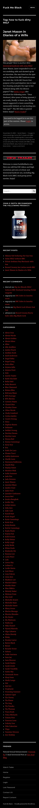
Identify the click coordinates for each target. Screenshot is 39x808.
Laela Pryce (9, 557)
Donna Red (9, 439)
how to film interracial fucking (21, 139)
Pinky (7, 637)
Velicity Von (10, 723)
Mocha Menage (11, 611)
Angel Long (10, 361)
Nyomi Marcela (11, 629)
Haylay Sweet (10, 468)
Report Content (9, 797)
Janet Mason (21, 133)
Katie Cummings (12, 519)
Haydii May (9, 465)
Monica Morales (11, 614)
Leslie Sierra (10, 568)
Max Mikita (10, 588)
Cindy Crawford (11, 413)
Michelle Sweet (11, 606)
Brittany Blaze (11, 393)
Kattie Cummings (12, 528)
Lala (7, 560)
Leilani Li (9, 565)
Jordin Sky (9, 502)
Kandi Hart (9, 514)
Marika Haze (10, 585)
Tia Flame (9, 700)
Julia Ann (9, 508)
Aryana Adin (10, 367)
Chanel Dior (10, 404)
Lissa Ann (9, 577)
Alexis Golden (10, 338)
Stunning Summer (12, 692)
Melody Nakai (10, 591)
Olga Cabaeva (10, 631)
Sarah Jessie (10, 666)
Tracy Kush (9, 712)
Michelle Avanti (11, 600)
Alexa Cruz (9, 333)
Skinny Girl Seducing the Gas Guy (19, 256)
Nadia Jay (9, 623)
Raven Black (10, 643)
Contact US (8, 792)
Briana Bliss (10, 390)
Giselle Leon (10, 459)
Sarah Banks (10, 663)
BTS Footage (10, 396)
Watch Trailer (20, 112)
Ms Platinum (10, 620)
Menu (32, 7)
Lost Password (9, 787)
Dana (7, 422)
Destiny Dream (11, 433)
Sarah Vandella (11, 669)
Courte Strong (11, 419)
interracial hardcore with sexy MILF (17, 66)
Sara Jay (8, 657)
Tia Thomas (10, 709)
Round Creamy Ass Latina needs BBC (20, 267)
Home (5, 772)
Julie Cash (9, 511)
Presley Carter (11, 640)
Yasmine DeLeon (12, 732)
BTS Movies (10, 399)
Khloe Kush (10, 548)
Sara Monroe (10, 660)
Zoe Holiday (10, 735)
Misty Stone (10, 608)
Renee (7, 646)
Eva (6, 448)
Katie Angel (10, 517)
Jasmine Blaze (11, 485)
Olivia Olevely (10, 634)
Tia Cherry (9, 697)
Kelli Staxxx (10, 537)
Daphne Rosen (11, 425)
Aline (7, 344)
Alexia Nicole (10, 336)
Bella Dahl (9, 382)
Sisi (6, 683)
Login (28, 121)
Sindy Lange (10, 680)
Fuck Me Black (12, 7)
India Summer (11, 473)
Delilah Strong (11, 430)
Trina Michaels (11, 715)
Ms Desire (9, 617)
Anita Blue (9, 364)
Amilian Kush (10, 353)
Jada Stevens (10, 479)
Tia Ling (8, 703)
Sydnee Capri (10, 695)
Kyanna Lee (10, 554)
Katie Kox (9, 522)
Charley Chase (11, 407)
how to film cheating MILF (16, 137)
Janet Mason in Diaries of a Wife (15, 33)
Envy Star (9, 445)
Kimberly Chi (10, 551)
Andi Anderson (11, 356)
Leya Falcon (10, 574)
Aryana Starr (10, 370)
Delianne (8, 427)
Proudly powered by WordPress (24, 804)
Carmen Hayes (11, 402)
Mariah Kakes (10, 583)
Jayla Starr (9, 491)
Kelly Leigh (9, 542)
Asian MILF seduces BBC (15, 259)
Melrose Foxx (10, 594)
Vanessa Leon (10, 720)
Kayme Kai (9, 534)
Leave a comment (18, 146)
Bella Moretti (10, 384)
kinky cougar (19, 92)
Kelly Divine (10, 539)
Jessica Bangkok (11, 499)
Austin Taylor (10, 376)
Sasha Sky (9, 672)
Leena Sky (9, 562)
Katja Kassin (10, 525)
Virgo (7, 729)
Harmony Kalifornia (13, 462)
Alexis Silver (10, 341)
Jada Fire (8, 476)
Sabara (8, 652)
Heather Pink (10, 471)
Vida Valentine (11, 726)
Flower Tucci (10, 453)
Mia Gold (8, 597)
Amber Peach (10, 350)
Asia (7, 373)
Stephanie (9, 689)
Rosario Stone (11, 649)
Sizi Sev (8, 686)
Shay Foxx (9, 677)
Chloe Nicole (10, 410)
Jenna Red (9, 496)
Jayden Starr (10, 488)
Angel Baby (9, 359)
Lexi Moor (9, 571)
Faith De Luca (10, 450)
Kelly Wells (9, 545)
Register (6, 777)
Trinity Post (10, 718)
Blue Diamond (11, 387)
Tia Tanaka (9, 706)
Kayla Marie (10, 531)
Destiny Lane (10, 436)
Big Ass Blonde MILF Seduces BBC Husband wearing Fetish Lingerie (20, 290)
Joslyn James (10, 505)
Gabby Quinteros (12, 456)
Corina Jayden (11, 416)
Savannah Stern (11, 675)
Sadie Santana (11, 654)
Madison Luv (10, 580)
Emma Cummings (12, 442)
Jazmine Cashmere (12, 494)
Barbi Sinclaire (11, 379)
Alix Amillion (10, 347)
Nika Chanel (10, 626)
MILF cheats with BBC (22, 141)
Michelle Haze (11, 603)
